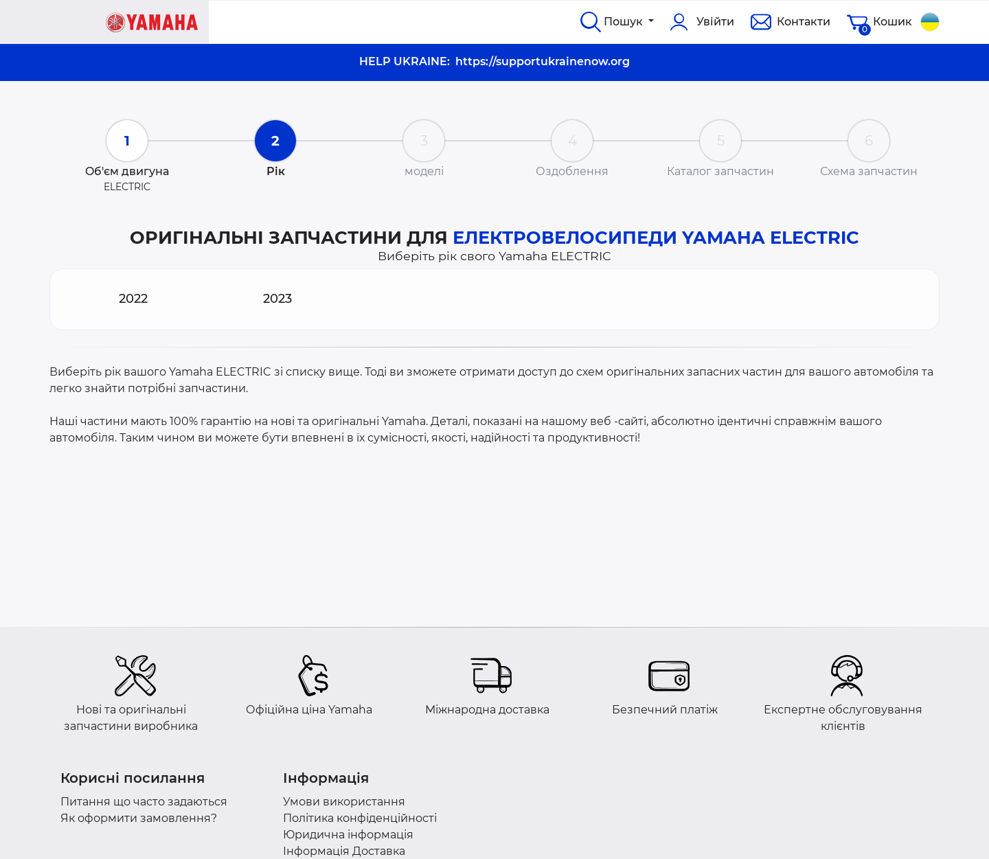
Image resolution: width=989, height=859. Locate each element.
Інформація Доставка (344, 851)
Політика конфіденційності (360, 818)
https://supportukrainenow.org (542, 61)
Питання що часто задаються (143, 801)
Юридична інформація (348, 834)
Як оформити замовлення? (138, 818)
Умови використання (344, 801)
